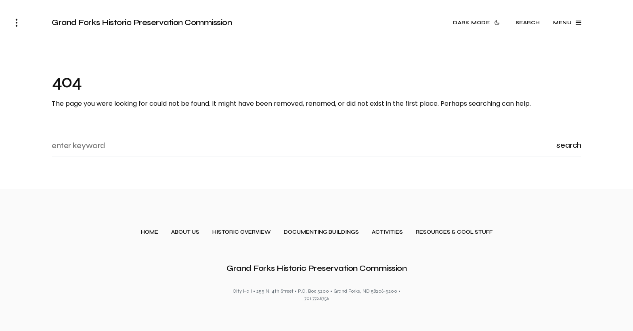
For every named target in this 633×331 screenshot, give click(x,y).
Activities (387, 232)
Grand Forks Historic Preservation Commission (142, 23)
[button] (16, 22)
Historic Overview (241, 232)
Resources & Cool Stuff (454, 232)
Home (149, 232)
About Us (185, 232)
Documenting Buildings (321, 232)
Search (568, 145)
